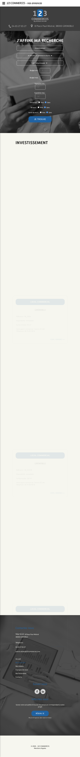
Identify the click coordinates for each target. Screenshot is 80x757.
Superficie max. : (40, 95)
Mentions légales (40, 748)
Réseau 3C (40, 713)
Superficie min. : (40, 86)
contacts (19, 677)
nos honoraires (21, 673)
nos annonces (20, 662)
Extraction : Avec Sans (40, 102)
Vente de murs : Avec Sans (40, 112)
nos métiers (20, 666)
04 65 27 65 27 (19, 26)
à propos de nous (22, 670)
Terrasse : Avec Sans (40, 107)
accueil (18, 659)
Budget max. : (40, 77)
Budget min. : (40, 70)
